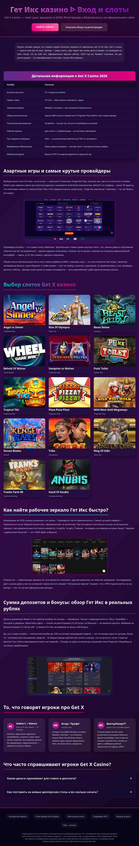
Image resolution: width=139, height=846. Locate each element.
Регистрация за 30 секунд (47, 816)
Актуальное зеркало (18, 816)
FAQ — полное (69, 825)
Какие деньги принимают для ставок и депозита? (41, 778)
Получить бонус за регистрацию (84, 27)
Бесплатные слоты (76, 816)
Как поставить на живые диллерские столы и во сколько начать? (52, 792)
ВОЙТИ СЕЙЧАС (45, 27)
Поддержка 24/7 (100, 816)
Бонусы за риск (123, 816)
